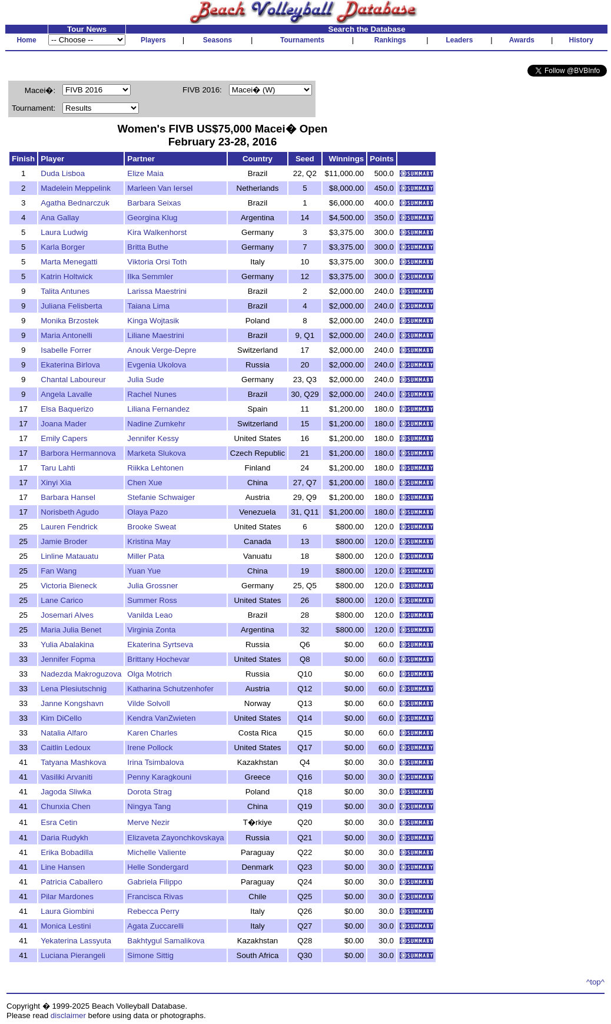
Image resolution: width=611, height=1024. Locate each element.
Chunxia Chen (65, 806)
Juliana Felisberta (71, 305)
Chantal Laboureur (73, 379)
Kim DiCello (61, 718)
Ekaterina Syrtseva (160, 644)
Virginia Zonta (151, 629)
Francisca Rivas (155, 896)
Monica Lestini (66, 926)
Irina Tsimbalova (155, 762)
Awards (521, 40)
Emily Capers (64, 438)
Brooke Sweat (151, 526)
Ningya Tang (149, 806)
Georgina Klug (152, 217)
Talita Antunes (65, 291)
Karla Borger (63, 247)
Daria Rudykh (64, 837)
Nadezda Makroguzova (81, 674)
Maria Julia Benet (71, 629)
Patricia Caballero (71, 881)
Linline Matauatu (69, 556)
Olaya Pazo (147, 512)
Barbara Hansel (68, 497)
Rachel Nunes (152, 394)
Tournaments (302, 40)
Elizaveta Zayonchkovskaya (175, 837)
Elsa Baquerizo (67, 409)
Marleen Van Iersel (159, 188)
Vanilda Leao (149, 615)
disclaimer (68, 1015)
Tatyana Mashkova (73, 762)
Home (26, 40)
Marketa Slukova (156, 453)
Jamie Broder (64, 541)
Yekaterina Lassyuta (76, 940)
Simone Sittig (150, 955)
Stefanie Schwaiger (161, 497)
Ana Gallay (60, 217)
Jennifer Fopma (68, 659)
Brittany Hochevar (158, 659)
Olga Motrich (149, 674)
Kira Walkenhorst (157, 232)
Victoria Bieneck (69, 585)
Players (153, 40)
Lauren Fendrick (69, 526)
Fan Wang (59, 570)
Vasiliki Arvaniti (66, 777)
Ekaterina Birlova (70, 364)
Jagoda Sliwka (66, 791)
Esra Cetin (59, 822)
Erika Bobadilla (67, 852)
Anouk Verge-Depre (161, 350)
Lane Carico (62, 600)
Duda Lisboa (63, 173)
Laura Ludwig (64, 232)
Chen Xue (144, 482)
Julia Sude (145, 379)
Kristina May (148, 541)
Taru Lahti (58, 467)
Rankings (390, 40)
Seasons (217, 40)
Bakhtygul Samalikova (165, 940)
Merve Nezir (148, 822)
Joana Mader (64, 423)
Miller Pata (145, 556)
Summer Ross (152, 600)
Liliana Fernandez (158, 409)
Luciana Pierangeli (73, 955)
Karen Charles (152, 732)
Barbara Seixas (154, 202)
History (581, 40)
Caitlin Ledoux (65, 747)
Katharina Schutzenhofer (170, 688)
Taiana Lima (148, 305)
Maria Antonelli (66, 335)
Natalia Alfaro (64, 732)
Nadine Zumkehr (156, 423)
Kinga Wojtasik (153, 320)
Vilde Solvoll (148, 703)
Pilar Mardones (67, 896)
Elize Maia (145, 173)
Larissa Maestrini (157, 291)
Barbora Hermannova (78, 453)
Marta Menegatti (69, 261)
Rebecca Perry (153, 911)
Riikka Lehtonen (155, 467)
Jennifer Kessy (152, 438)
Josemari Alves (67, 615)
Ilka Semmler (150, 276)
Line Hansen (63, 867)
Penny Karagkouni (159, 777)
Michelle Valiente (156, 852)
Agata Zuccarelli (155, 926)
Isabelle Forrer (66, 350)
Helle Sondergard (157, 867)
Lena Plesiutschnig (74, 688)
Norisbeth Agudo (70, 512)
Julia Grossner (152, 585)
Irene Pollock (149, 747)
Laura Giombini (67, 911)
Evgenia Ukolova (156, 364)
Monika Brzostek (70, 320)
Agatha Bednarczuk (75, 202)
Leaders (459, 40)
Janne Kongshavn (72, 703)
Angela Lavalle (66, 394)
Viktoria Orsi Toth (157, 261)
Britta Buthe (147, 247)
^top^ (595, 981)
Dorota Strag (149, 791)
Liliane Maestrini (155, 335)
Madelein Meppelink (76, 188)
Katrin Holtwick (66, 276)
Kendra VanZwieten (161, 718)
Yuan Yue (144, 570)
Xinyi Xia (56, 482)
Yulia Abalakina (67, 644)
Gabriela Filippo (154, 881)
